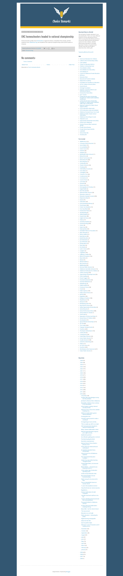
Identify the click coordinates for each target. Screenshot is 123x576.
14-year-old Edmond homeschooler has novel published (90, 499)
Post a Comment (28, 61)
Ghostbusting (83, 212)
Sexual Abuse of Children (86, 318)
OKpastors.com (84, 119)
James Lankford (84, 234)
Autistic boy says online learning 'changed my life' (89, 460)
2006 (81, 558)
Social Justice (83, 320)
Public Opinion (83, 291)
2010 (81, 394)
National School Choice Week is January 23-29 (89, 443)
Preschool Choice (84, 287)
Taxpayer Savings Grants (86, 327)
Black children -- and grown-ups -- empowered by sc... (89, 467)
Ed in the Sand (83, 190)
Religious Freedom (84, 298)
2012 (81, 389)
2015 (81, 383)
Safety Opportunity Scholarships (88, 307)
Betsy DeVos (83, 156)
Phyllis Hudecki (83, 285)
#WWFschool (83, 141)
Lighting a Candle (84, 254)
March (83, 545)
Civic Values (83, 170)
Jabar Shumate (83, 232)
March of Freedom (84, 256)
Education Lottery (84, 194)
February (83, 547)
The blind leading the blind (88, 439)
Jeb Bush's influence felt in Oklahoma (90, 401)
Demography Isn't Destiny (86, 187)
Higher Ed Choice (84, 218)
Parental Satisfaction (85, 281)
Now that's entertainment (87, 441)
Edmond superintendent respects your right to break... (89, 432)
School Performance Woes (86, 311)
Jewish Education (84, 238)
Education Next (84, 77)
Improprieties (83, 229)
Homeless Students (85, 221)
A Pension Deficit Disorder (86, 143)
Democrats (83, 185)
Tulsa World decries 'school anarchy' (90, 488)
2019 (81, 375)
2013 (81, 387)
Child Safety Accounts (85, 169)
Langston (82, 251)
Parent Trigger (83, 278)
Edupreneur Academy (85, 80)
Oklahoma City (33, 42)
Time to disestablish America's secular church (89, 483)
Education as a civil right (87, 513)
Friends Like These (84, 210)
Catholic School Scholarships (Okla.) (89, 60)
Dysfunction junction (86, 435)
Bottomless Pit (83, 159)
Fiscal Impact (83, 205)
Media (81, 260)
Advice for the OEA (86, 520)
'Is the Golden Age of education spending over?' (89, 471)
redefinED (82, 131)
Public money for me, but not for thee (89, 479)
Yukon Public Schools (85, 351)
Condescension (84, 176)
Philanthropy (83, 283)
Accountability (83, 147)
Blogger (68, 571)
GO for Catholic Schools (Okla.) (87, 84)
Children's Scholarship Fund (87, 66)
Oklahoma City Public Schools (87, 269)
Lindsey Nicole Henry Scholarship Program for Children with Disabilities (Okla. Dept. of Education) (89, 102)
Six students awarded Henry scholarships (88, 450)
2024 (81, 364)
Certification (83, 163)
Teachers (82, 329)
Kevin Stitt (82, 245)
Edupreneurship (84, 198)
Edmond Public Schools (86, 192)
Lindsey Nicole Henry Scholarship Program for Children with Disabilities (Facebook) (89, 98)
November (84, 528)
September (84, 533)
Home (48, 64)
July (82, 537)
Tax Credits (83, 325)
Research (82, 302)
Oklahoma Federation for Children (88, 271)
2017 (81, 379)
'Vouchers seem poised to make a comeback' (89, 419)
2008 (81, 554)
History (82, 220)
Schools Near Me (84, 133)
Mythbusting (83, 265)
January (83, 549)
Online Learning (84, 272)
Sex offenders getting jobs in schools (90, 437)
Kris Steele (82, 247)
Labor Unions (83, 249)
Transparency (83, 334)
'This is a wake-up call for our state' (90, 424)
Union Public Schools (85, 338)
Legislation (82, 252)
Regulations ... (84, 490)
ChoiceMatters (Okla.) (85, 68)
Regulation (82, 296)
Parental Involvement (85, 280)
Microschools (83, 263)
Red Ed (81, 294)
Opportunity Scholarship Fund (87, 274)
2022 (81, 369)
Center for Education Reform (87, 64)
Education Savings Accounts (87, 196)
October (83, 531)
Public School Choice (85, 292)
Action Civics (83, 149)
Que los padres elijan (86, 523)
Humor (81, 225)
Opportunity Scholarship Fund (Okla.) (89, 120)
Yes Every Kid (83, 134)
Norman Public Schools (86, 267)
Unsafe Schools (84, 340)
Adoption (82, 152)
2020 (81, 373)
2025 (81, 362)
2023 (81, 366)
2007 (81, 556)
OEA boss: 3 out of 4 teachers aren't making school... (90, 525)
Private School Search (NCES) (87, 129)
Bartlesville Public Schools (86, 154)
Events (81, 200)
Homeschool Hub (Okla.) (86, 93)
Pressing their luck (85, 416)
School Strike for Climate (86, 312)
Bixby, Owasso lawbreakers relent (89, 429)
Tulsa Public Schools (85, 336)
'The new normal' (85, 511)
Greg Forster (83, 216)
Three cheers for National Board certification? (89, 447)
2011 (81, 392)
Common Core (83, 174)
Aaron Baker (83, 145)
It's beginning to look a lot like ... (89, 422)
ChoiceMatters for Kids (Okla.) (87, 70)
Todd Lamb (83, 332)
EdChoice (82, 75)
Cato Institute (83, 62)
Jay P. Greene (83, 95)
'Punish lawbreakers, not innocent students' (89, 464)
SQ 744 (81, 323)
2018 (81, 377)
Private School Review (85, 127)
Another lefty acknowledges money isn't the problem (90, 398)
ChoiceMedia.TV (84, 71)
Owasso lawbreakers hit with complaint (88, 492)
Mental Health (83, 261)
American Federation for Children (88, 59)
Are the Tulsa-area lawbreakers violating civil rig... (89, 506)
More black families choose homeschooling (88, 476)
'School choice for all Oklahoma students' (89, 454)
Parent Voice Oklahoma (86, 122)
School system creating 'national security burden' (89, 407)
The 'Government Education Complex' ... (88, 457)
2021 (81, 371)
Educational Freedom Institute (87, 79)
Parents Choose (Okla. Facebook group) (88, 125)
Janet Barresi (83, 236)
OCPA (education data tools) (87, 108)
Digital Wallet (83, 189)
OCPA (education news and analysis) (89, 110)
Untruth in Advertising (85, 341)
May (82, 541)
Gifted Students (84, 214)
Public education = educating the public (89, 515)
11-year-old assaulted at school (89, 486)
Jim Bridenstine (84, 240)
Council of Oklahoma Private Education (90, 73)
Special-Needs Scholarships (87, 321)
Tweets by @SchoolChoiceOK (86, 52)
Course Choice (83, 180)
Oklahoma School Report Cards (88, 117)
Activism (82, 150)
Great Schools (83, 86)
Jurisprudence (83, 243)
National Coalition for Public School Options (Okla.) (89, 106)
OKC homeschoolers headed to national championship (89, 426)
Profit (81, 289)
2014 (81, 385)
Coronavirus (83, 178)
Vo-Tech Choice (84, 345)
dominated (40, 41)
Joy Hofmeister (83, 241)
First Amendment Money (86, 203)
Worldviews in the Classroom (87, 349)
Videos (81, 343)
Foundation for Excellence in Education (89, 82)
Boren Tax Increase (85, 158)
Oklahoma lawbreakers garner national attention (89, 413)
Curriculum (82, 181)
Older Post (71, 64)
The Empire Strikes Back (86, 331)
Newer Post (25, 64)
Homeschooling (29, 50)
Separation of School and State (87, 316)
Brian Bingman (83, 161)
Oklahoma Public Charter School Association (88, 114)
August (83, 535)
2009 (81, 552)
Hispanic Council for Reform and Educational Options (88, 90)
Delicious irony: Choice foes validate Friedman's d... (90, 410)
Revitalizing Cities (84, 303)
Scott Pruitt (82, 314)
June (82, 539)
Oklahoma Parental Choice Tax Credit (89, 112)
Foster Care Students (85, 207)
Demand (82, 183)
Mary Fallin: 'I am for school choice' (90, 509)
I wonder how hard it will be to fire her (89, 496)
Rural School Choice (85, 305)
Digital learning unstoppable (88, 518)
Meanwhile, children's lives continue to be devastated (90, 403)
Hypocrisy (82, 227)
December (84, 395)
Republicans (83, 300)
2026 (81, 360)
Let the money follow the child (88, 473)
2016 (81, 381)
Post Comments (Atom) (34, 67)
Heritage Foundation (85, 88)
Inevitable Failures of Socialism (87, 230)
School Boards (83, 309)
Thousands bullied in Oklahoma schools (89, 502)
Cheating (82, 167)
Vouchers (82, 347)
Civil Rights (82, 172)
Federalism (83, 201)
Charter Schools (84, 165)
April (82, 543)
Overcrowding (83, 276)
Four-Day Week (84, 209)
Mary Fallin (82, 258)
